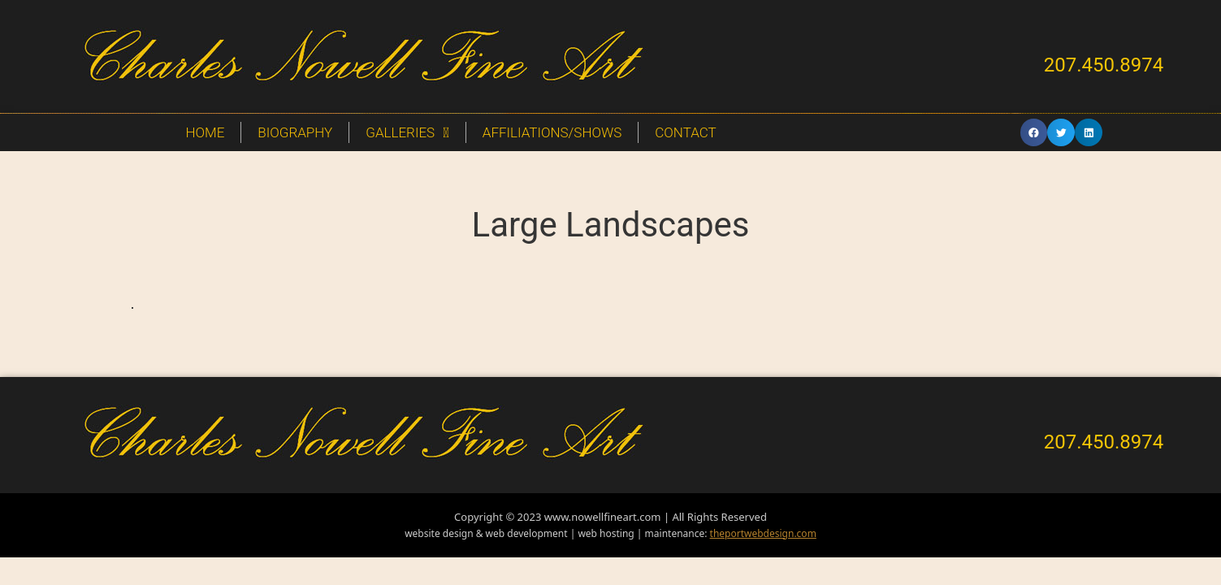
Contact (685, 132)
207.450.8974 (1104, 65)
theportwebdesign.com (763, 533)
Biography (295, 132)
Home (204, 132)
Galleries (407, 133)
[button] (1034, 132)
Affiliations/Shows (552, 132)
